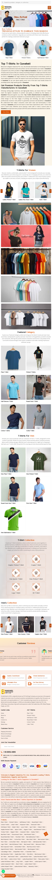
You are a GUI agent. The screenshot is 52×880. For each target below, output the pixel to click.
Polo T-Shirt (4, 842)
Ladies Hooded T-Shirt (7, 869)
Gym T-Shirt (33, 827)
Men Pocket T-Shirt (6, 635)
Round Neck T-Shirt (32, 403)
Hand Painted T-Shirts (39, 829)
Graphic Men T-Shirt (41, 635)
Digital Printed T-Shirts (7, 849)
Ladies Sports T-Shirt (40, 861)
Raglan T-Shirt (14, 832)
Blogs (2, 718)
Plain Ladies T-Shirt (43, 859)
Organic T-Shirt (28, 829)
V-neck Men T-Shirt (30, 852)
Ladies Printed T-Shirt (9, 201)
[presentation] (2, 48)
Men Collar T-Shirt (31, 839)
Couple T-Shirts (29, 861)
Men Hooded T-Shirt (20, 849)
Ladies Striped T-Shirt (7, 866)
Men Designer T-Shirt (33, 849)
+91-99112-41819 (9, 752)
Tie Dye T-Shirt (5, 832)
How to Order (4, 738)
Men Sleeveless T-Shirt (7, 854)
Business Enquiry (8, 875)
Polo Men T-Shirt (31, 505)
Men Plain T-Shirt (6, 475)
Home (2, 713)
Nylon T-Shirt (18, 829)
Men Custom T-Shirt (43, 839)
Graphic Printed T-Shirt (7, 829)
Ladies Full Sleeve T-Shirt (7, 861)
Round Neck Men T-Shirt (8, 505)
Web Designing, (45, 875)
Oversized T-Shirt (35, 825)
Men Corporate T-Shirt (7, 847)
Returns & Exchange (6, 734)
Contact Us (4, 720)
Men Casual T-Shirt (29, 844)
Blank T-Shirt (15, 827)
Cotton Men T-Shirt (14, 842)
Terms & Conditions (6, 736)
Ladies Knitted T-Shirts (20, 866)
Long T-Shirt (19, 861)
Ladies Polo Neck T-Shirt (26, 201)
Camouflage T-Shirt (6, 852)
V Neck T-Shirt (41, 827)
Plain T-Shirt (9, 58)
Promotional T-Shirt (17, 834)
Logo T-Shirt (4, 844)
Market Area (4, 724)
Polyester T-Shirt (24, 825)
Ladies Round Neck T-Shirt (29, 859)
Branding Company (29, 877)
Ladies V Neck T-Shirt (30, 864)
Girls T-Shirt (43, 201)
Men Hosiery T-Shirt (24, 635)
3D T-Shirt (3, 857)
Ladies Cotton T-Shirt (15, 859)
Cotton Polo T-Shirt (19, 839)
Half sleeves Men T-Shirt (39, 842)
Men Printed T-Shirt (32, 475)
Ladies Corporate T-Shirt (7, 864)
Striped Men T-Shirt (18, 852)
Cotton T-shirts (5, 432)
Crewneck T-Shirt (24, 832)
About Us (3, 715)
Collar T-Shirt (30, 432)
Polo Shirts (30, 854)
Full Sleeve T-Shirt (6, 827)
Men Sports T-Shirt (26, 842)
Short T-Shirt (19, 864)
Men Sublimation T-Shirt (8, 534)
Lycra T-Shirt (24, 827)
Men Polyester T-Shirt (6, 839)
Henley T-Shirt (35, 832)
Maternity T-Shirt (33, 866)
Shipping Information (6, 732)
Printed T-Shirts (26, 58)
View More (6, 112)
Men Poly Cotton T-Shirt (33, 847)
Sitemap (3, 722)
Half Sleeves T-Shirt (42, 58)
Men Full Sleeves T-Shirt (16, 844)
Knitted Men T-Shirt (20, 847)
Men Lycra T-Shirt (40, 844)
